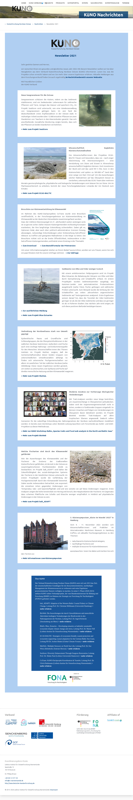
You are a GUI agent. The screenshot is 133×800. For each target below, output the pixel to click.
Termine (125, 3)
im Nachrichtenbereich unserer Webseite (84, 77)
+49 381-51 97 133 (11, 778)
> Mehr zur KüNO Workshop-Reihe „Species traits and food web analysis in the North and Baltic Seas (66, 431)
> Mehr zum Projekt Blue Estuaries (36, 315)
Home (23, 3)
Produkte (60, 3)
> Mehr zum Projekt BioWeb (33, 435)
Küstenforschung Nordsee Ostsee (19, 24)
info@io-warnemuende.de (14, 780)
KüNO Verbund (35, 3)
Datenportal (73, 3)
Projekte (49, 3)
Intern (85, 3)
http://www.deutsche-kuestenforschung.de (20, 783)
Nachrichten (96, 3)
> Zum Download (28, 246)
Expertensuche (112, 3)
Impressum (54, 790)
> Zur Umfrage (72, 253)
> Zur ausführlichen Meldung (34, 311)
